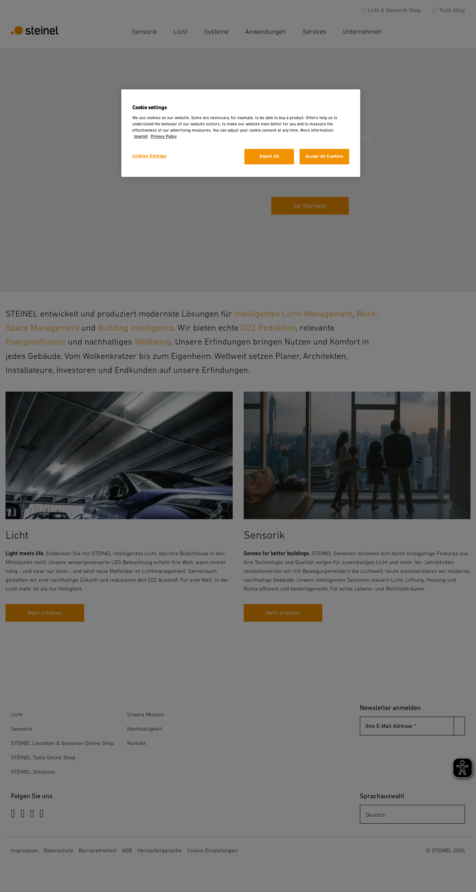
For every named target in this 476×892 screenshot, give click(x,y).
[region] (240, 133)
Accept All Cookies (324, 156)
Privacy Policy (164, 136)
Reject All (269, 156)
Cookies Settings (149, 156)
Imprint (141, 136)
